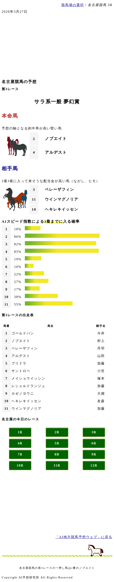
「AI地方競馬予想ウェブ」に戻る (83, 537)
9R (93, 454)
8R (57, 454)
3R (93, 432)
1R (20, 432)
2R (57, 432)
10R (20, 465)
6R (93, 443)
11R (57, 465)
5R (57, 443)
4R (20, 443)
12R (94, 465)
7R (20, 454)
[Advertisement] (57, 46)
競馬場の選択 (72, 5)
